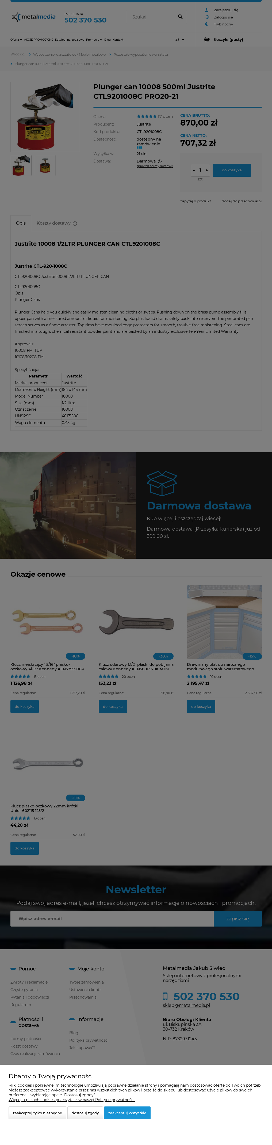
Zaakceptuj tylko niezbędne (37, 1113)
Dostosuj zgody (85, 1113)
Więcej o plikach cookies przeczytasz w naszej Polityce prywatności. (72, 1099)
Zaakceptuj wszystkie (127, 1113)
